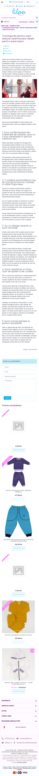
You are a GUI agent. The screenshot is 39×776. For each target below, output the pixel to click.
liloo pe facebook (21, 727)
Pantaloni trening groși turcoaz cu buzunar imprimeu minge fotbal (18, 540)
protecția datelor (22, 762)
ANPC (10, 768)
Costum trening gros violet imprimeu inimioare (18, 491)
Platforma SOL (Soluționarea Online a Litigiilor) (24, 768)
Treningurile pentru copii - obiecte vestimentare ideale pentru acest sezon (19, 28)
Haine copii (4, 26)
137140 (5, 768)
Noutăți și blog (14, 26)
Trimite (7, 398)
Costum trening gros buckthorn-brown (18, 635)
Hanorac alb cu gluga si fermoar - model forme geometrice (18, 683)
